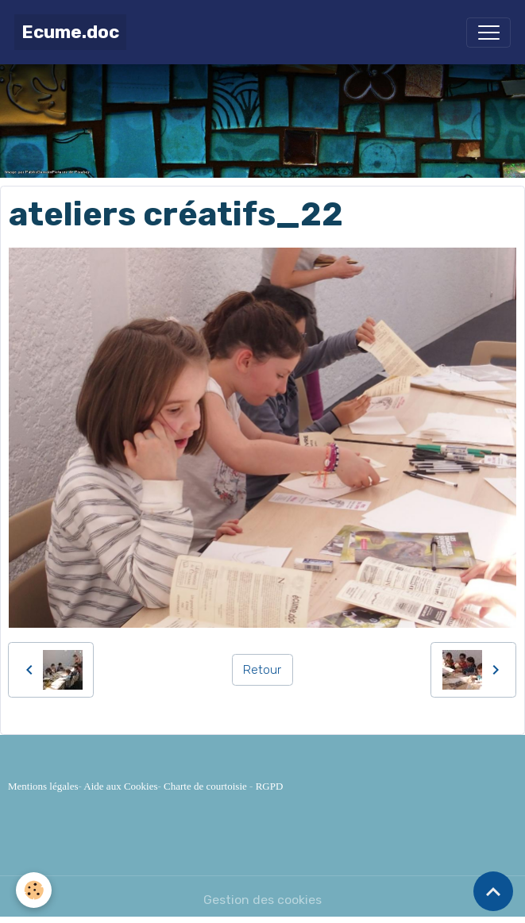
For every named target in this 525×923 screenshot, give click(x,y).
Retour (262, 669)
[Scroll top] (493, 891)
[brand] (70, 32)
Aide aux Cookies (120, 786)
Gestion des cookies (262, 899)
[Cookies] (34, 890)
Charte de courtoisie (205, 786)
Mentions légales (43, 786)
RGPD (270, 786)
